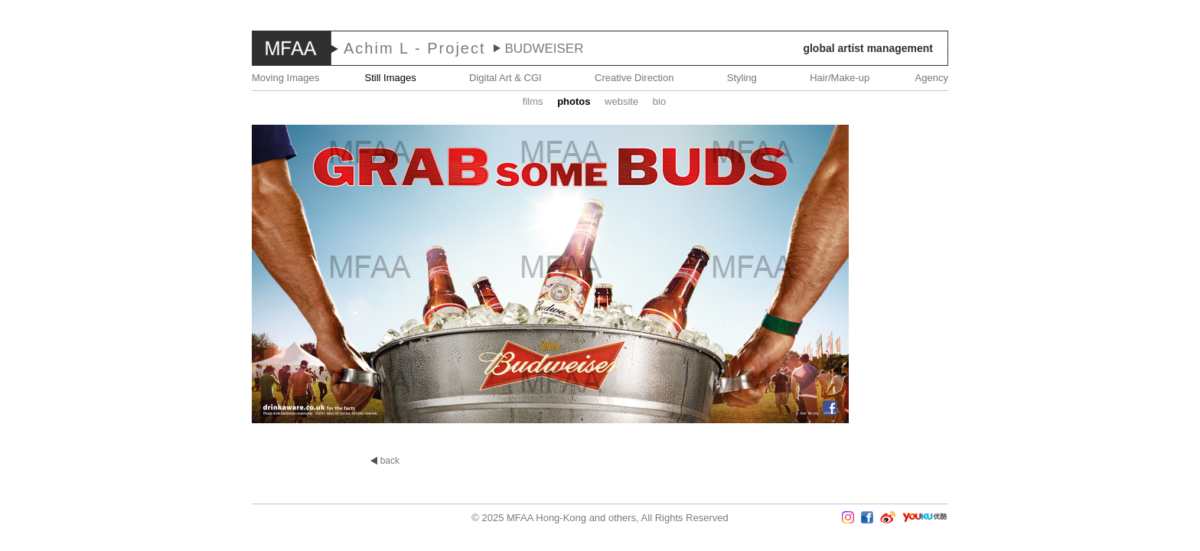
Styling (742, 77)
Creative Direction (634, 77)
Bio (659, 101)
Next (1155, 275)
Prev (45, 275)
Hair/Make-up (839, 77)
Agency (931, 77)
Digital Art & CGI (505, 77)
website (621, 101)
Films (533, 101)
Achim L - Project (415, 48)
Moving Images (285, 77)
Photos (573, 101)
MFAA (291, 48)
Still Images (390, 77)
